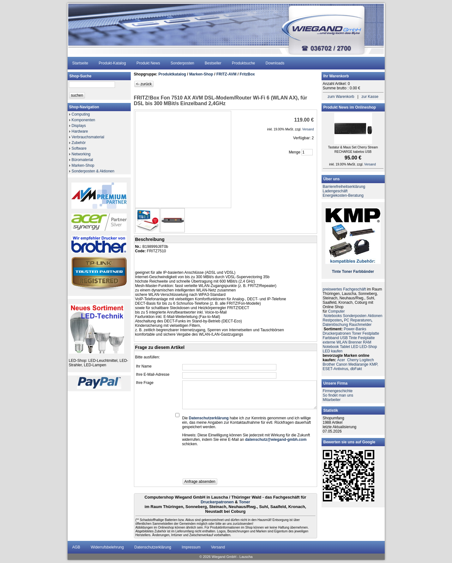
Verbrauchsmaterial (88, 137)
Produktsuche (243, 63)
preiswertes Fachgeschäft (344, 289)
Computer (336, 311)
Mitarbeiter (332, 400)
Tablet (345, 346)
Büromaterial (82, 160)
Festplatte (370, 333)
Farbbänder (363, 271)
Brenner (355, 342)
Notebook (331, 346)
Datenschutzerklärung (152, 547)
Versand (218, 547)
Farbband (331, 338)
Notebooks (333, 316)
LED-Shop (368, 346)
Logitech (366, 360)
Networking (81, 154)
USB (344, 338)
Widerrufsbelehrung (107, 547)
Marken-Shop (83, 165)
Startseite (80, 63)
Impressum (191, 547)
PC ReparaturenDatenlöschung (347, 322)
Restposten (332, 320)
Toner (244, 502)
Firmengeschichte (338, 391)
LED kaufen (333, 351)
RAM (367, 342)
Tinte (336, 271)
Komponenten (83, 120)
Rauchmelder (360, 324)
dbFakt (356, 369)
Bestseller (213, 63)
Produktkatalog (172, 74)
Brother (329, 364)
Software (79, 148)
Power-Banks (355, 329)
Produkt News (148, 63)
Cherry (353, 360)
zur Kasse (370, 96)
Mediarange (358, 364)
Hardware (80, 131)
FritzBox (247, 74)
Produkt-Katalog (112, 63)
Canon (341, 364)
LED (354, 346)
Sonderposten (182, 63)
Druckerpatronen (217, 502)
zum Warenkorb (341, 96)
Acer (341, 360)
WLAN (341, 342)
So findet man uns (338, 395)
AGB (76, 547)
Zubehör (79, 143)
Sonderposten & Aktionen (93, 171)
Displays (79, 125)
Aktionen (375, 316)
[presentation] (230, 464)
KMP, (374, 364)
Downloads (275, 63)
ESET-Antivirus (335, 369)
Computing (81, 114)
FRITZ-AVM (226, 74)
